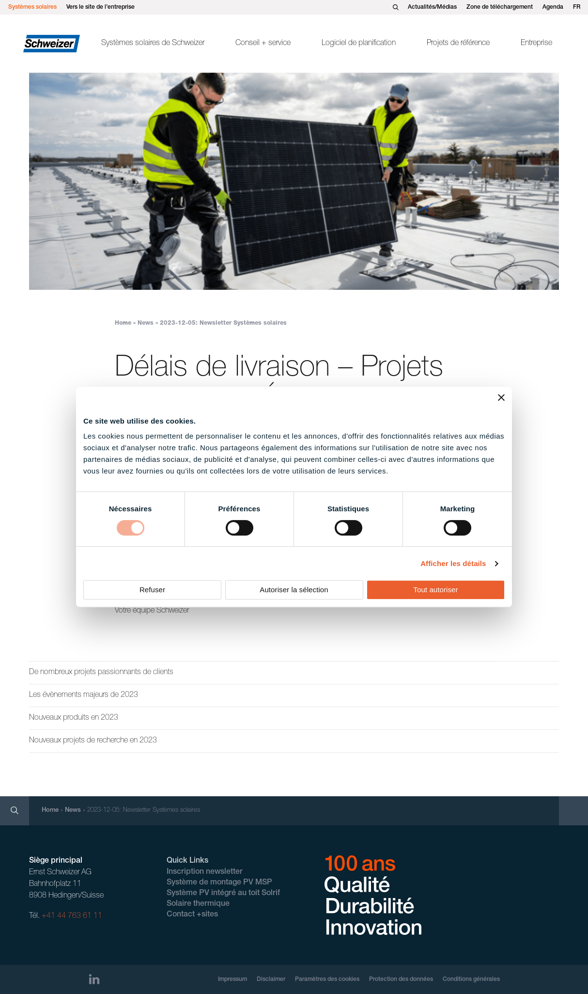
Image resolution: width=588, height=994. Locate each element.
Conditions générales (471, 979)
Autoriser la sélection (294, 589)
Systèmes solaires (32, 7)
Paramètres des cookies (327, 979)
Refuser (152, 589)
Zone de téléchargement (499, 7)
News (146, 323)
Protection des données (401, 979)
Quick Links (187, 861)
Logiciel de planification (359, 43)
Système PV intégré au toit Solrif (223, 894)
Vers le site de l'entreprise (100, 7)
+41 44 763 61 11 (72, 916)
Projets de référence (458, 43)
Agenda (552, 7)
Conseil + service (263, 43)
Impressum (232, 979)
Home (123, 323)
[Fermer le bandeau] (501, 397)
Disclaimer (271, 979)
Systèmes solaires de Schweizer (152, 43)
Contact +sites (192, 915)
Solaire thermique (198, 904)
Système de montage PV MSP (219, 883)
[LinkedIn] (94, 979)
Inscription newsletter (205, 872)
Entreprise (536, 43)
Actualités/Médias (432, 7)
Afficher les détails (453, 563)
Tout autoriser (435, 589)
